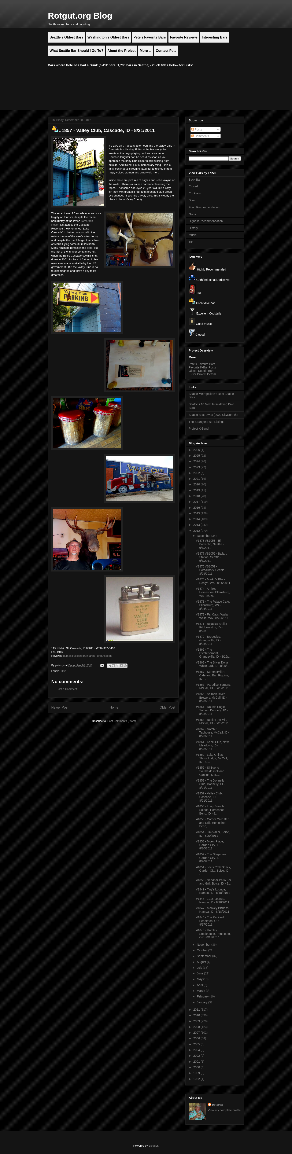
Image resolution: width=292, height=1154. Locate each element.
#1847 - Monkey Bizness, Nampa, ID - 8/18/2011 (212, 909)
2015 (197, 513)
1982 (197, 1079)
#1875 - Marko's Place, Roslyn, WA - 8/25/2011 (213, 581)
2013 (197, 524)
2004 (197, 1050)
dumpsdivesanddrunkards (79, 655)
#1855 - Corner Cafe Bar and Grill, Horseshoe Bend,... (212, 822)
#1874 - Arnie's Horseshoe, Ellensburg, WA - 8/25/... (213, 592)
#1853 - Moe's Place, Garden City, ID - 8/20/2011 (210, 845)
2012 (197, 530)
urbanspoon (104, 655)
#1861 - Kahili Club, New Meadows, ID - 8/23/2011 (212, 745)
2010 (197, 1015)
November (204, 944)
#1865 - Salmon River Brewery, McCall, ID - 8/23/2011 (211, 697)
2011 (197, 1009)
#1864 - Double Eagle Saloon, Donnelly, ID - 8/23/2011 (212, 710)
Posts (196, 129)
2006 (197, 1038)
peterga (217, 1104)
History (193, 228)
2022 (197, 473)
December (204, 535)
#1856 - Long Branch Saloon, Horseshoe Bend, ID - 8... (210, 810)
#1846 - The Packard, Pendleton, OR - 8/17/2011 (210, 921)
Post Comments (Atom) (121, 721)
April (200, 985)
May (200, 979)
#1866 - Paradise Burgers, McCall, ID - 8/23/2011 (213, 686)
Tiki (191, 242)
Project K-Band (199, 428)
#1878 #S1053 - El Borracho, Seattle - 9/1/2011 (210, 544)
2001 (197, 1061)
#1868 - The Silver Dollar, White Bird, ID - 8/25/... (212, 664)
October (202, 950)
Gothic (193, 214)
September (204, 956)
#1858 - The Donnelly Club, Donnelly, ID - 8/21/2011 (210, 784)
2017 (197, 501)
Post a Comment (67, 689)
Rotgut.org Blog (80, 15)
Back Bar (195, 179)
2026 (197, 450)
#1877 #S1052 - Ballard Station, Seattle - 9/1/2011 (211, 557)
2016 (197, 507)
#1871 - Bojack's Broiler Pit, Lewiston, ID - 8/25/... (211, 627)
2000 (197, 1067)
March (201, 990)
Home (114, 707)
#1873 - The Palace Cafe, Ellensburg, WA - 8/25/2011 (213, 605)
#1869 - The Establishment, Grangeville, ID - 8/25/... (213, 653)
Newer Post (60, 707)
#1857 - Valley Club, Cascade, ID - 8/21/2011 (209, 797)
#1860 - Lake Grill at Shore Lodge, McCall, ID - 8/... (212, 758)
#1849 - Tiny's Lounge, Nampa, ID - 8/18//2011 (213, 891)
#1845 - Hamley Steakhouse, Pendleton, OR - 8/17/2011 (213, 934)
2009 (197, 1021)
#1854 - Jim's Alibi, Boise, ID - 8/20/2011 (213, 833)
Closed (193, 186)
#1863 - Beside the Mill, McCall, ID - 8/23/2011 (212, 721)
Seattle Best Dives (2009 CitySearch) (213, 414)
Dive (63, 671)
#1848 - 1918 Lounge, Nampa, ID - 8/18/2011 (212, 900)
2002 (197, 1055)
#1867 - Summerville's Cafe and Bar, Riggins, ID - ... (212, 675)
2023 (197, 467)
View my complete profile (224, 1110)
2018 (197, 496)
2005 (197, 1044)
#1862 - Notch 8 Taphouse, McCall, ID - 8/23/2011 (212, 732)
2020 (197, 484)
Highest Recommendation (206, 221)
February (203, 996)
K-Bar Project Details (202, 374)
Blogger (153, 1145)
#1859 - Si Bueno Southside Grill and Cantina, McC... (210, 771)
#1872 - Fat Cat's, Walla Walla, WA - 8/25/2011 (212, 616)
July (200, 967)
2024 (197, 461)
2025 (197, 455)
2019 (197, 490)
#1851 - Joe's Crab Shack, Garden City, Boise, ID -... (213, 871)
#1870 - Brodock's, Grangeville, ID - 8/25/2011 (208, 640)
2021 (197, 478)
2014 (197, 519)
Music (193, 235)
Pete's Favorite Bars (202, 364)
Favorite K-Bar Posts (202, 367)
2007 (197, 1032)
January (202, 1002)
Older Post (167, 707)
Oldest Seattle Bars (201, 370)
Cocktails (195, 193)
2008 (197, 1027)
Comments (200, 136)
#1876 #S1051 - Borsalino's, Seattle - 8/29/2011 (211, 570)
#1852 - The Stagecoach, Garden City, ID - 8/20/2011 (212, 858)
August (202, 962)
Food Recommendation (204, 207)
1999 (197, 1073)
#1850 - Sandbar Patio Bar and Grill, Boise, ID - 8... (213, 881)
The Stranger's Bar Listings (206, 421)
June (200, 973)
